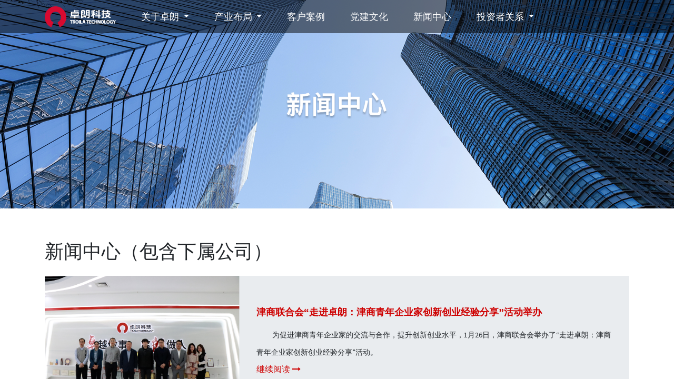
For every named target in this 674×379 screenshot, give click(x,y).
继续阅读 (278, 369)
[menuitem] (306, 16)
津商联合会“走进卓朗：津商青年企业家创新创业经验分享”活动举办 (399, 312)
